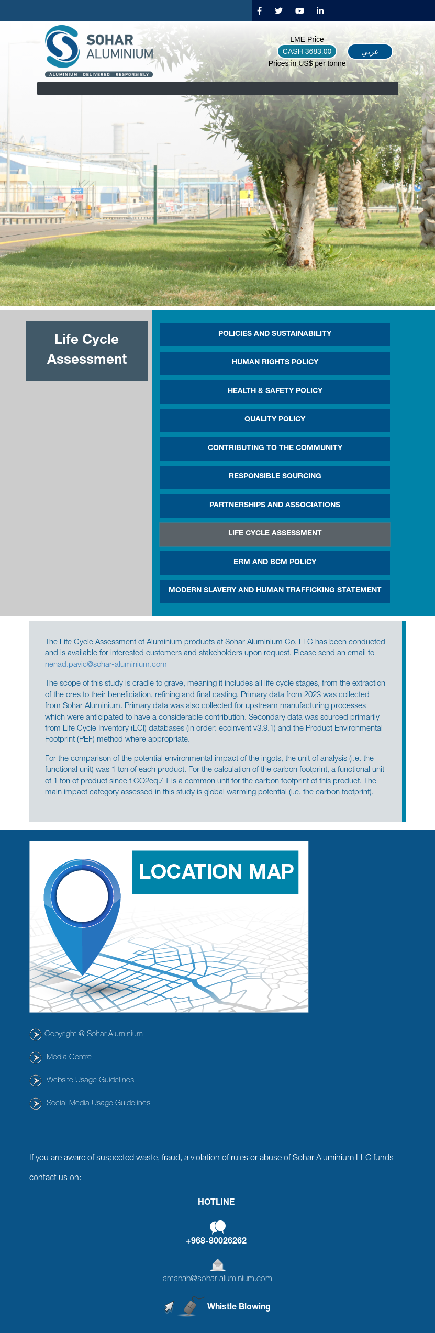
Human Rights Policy (275, 362)
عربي (370, 51)
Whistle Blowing (239, 1308)
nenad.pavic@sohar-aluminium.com (106, 665)
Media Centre (69, 1057)
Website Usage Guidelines (90, 1080)
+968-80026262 (216, 1242)
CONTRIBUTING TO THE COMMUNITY (275, 448)
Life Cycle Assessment (275, 533)
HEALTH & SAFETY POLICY (275, 391)
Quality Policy (274, 419)
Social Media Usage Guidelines (98, 1103)
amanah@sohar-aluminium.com (217, 1279)
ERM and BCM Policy (274, 562)
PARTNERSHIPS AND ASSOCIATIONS (274, 505)
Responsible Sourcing (275, 476)
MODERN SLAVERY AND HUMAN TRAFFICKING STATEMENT (275, 591)
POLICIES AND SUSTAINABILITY (274, 334)
